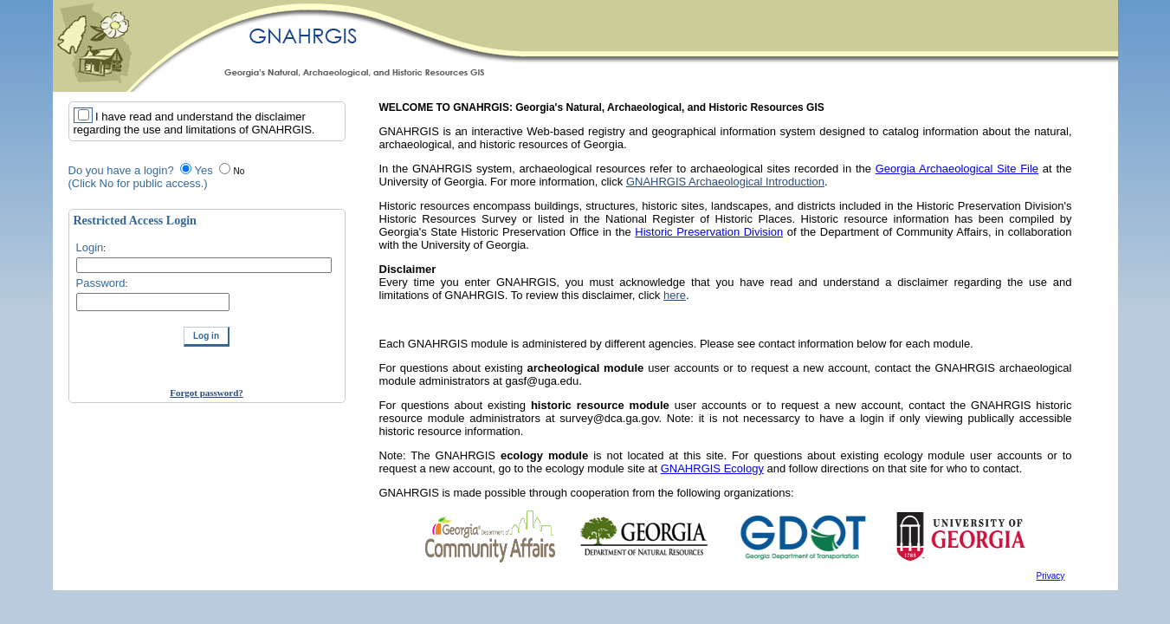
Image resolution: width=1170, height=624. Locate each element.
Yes (203, 170)
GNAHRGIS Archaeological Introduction (725, 181)
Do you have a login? (121, 170)
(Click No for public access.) (138, 183)
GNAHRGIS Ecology (712, 468)
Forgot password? (206, 392)
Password (101, 282)
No (238, 171)
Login (90, 247)
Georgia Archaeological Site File (957, 168)
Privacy (1051, 576)
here (674, 295)
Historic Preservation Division (709, 231)
